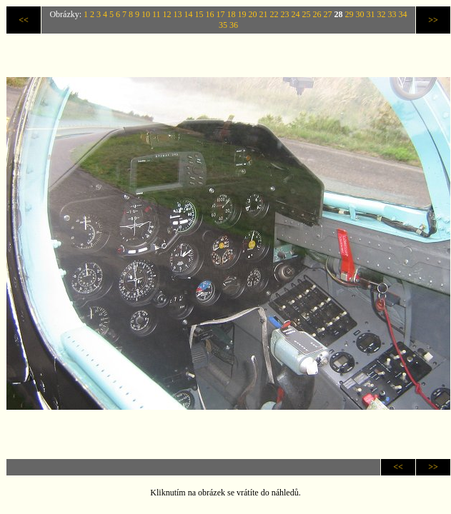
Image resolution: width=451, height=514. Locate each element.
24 (296, 14)
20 (253, 14)
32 (381, 14)
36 (233, 25)
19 (242, 14)
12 (167, 14)
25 (306, 14)
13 (178, 14)
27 (328, 14)
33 (392, 14)
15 (199, 14)
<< (24, 20)
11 (156, 14)
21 (263, 14)
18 (231, 14)
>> (433, 20)
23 (285, 14)
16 (210, 14)
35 (223, 25)
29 (349, 14)
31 (371, 14)
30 (360, 14)
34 (403, 14)
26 (317, 14)
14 (188, 14)
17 (221, 14)
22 (274, 14)
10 (146, 14)
